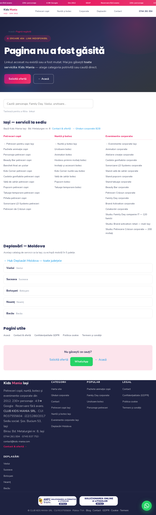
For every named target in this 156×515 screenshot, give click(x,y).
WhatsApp (81, 361)
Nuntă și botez (64, 11)
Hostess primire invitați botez (70, 160)
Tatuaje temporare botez (68, 187)
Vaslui (14, 268)
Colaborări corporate (117, 209)
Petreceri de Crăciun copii (17, 209)
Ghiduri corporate (60, 395)
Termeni (124, 510)
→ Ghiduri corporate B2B (86, 128)
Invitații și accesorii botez (68, 165)
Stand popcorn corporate (119, 176)
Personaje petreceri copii (17, 154)
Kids (11, 11)
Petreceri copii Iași (60, 407)
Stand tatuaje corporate (118, 181)
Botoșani (17, 290)
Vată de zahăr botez (65, 176)
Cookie (114, 510)
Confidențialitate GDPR (46, 335)
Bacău (14, 313)
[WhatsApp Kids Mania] (147, 506)
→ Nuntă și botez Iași (66, 143)
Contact (118, 11)
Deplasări (101, 11)
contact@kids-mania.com (17, 441)
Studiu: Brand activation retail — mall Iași (128, 223)
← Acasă (43, 79)
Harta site (56, 389)
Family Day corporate (117, 198)
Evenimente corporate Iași (65, 420)
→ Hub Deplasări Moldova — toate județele (33, 261)
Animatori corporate (116, 149)
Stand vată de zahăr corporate (122, 171)
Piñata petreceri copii (15, 198)
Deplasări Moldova (61, 426)
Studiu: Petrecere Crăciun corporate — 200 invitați (129, 231)
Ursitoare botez (63, 149)
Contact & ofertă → (15, 446)
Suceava (17, 279)
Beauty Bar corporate (117, 187)
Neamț (15, 302)
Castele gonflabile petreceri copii (22, 176)
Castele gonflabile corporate (121, 160)
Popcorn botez (62, 181)
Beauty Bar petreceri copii (18, 160)
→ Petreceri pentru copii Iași (19, 143)
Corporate (84, 11)
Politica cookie (71, 335)
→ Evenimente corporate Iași (121, 143)
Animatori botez (63, 154)
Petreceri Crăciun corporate (120, 192)
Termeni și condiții (92, 335)
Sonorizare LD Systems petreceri (21, 203)
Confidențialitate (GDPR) (135, 395)
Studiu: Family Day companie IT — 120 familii (126, 216)
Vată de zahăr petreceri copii (19, 181)
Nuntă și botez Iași (61, 414)
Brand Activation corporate (120, 203)
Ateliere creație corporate (120, 154)
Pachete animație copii (16, 149)
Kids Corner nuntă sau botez (70, 171)
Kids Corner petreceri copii (18, 171)
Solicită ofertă (17, 79)
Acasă (11, 31)
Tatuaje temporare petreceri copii (22, 192)
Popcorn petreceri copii (16, 187)
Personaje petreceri (97, 407)
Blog (88, 510)
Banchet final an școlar (16, 165)
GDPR (106, 510)
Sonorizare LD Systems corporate (124, 165)
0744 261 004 (145, 11)
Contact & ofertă (61, 128)
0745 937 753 (30, 436)
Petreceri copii (42, 11)
